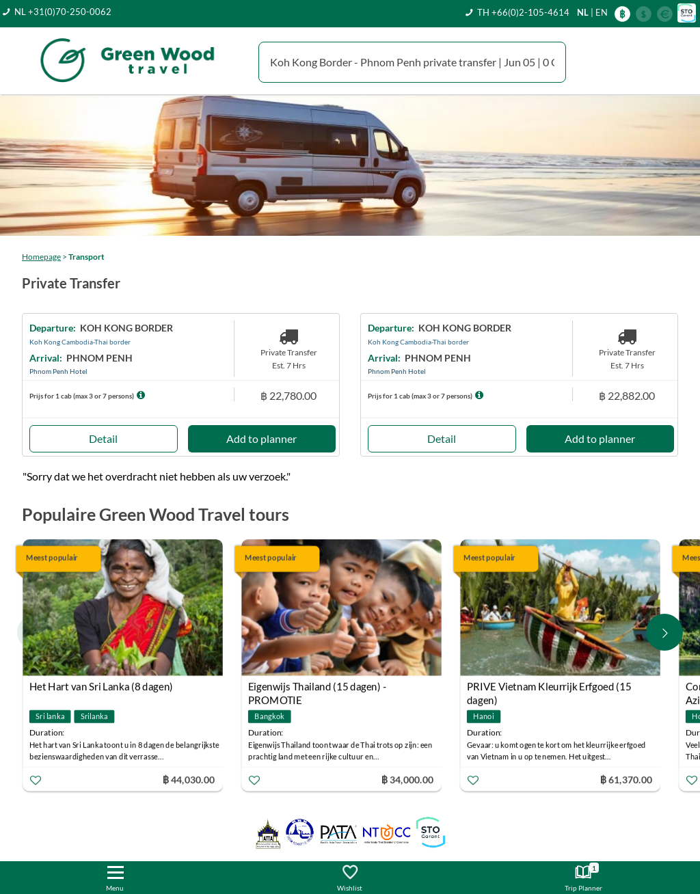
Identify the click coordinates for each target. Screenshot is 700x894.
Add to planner (261, 438)
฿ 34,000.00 (407, 779)
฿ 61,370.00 (626, 779)
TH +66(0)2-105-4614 (523, 12)
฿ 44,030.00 (189, 779)
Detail (103, 438)
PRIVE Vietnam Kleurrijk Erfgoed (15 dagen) (549, 688)
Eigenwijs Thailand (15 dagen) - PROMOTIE (317, 688)
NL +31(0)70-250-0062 (62, 11)
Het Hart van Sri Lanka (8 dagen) (101, 686)
